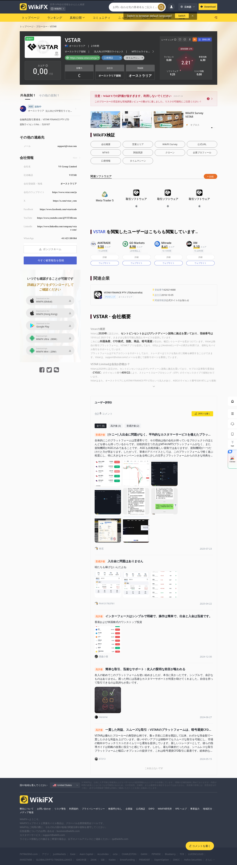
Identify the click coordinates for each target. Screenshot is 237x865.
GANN (144, 854)
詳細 (105, 257)
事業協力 (194, 808)
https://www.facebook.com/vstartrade (58, 209)
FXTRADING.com (29, 854)
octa (115, 854)
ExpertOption (161, 859)
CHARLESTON (129, 854)
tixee (72, 854)
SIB (103, 859)
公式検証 (140, 808)
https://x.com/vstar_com (65, 201)
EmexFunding (127, 859)
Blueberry (170, 854)
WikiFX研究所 (165, 808)
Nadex (112, 859)
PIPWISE (156, 854)
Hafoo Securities (193, 859)
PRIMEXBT (144, 859)
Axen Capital (86, 854)
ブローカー (42, 26)
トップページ (27, 26)
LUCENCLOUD (195, 854)
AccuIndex (103, 854)
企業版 (129, 808)
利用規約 (73, 808)
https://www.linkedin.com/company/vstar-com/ (57, 228)
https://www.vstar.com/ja (64, 192)
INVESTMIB (26, 859)
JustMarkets (59, 854)
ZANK (94, 859)
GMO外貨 (81, 859)
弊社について (27, 808)
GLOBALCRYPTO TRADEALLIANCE (54, 859)
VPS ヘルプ (181, 808)
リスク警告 (60, 808)
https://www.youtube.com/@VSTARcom (57, 218)
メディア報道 (27, 812)
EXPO (151, 808)
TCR (182, 854)
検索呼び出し (115, 808)
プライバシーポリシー (93, 808)
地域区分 (207, 808)
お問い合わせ (44, 808)
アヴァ (45, 854)
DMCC (176, 859)
